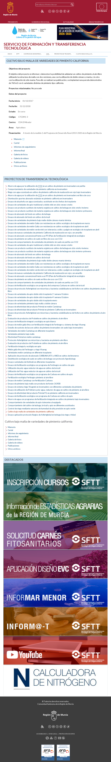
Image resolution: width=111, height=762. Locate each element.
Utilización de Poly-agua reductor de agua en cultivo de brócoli (34, 371)
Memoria (19, 139)
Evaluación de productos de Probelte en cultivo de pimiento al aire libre (38, 318)
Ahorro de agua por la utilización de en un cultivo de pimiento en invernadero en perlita (46, 186)
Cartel (16, 143)
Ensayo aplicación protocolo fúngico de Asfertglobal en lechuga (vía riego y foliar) (42, 415)
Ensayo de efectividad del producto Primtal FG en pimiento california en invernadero (43, 393)
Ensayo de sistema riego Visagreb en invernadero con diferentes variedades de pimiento (45, 387)
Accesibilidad (41, 734)
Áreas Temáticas (96, 22)
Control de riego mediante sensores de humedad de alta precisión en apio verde (41, 408)
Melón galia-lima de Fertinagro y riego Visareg (27, 349)
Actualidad (68, 22)
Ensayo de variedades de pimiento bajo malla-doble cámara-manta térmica (39, 220)
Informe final (19, 150)
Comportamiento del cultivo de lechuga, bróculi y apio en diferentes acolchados (41, 405)
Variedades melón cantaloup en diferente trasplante (29, 352)
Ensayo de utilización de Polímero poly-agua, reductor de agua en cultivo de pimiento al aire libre (48, 390)
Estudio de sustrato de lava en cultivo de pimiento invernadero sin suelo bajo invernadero (45, 328)
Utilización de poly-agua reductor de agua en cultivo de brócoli (34, 368)
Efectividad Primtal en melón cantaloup (24, 337)
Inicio (10, 54)
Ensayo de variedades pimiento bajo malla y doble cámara (32, 303)
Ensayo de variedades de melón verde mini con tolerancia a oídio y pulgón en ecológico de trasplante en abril (53, 229)
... (48, 54)
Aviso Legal (52, 734)
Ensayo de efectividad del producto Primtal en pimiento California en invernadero (42, 310)
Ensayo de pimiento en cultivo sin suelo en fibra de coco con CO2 (35, 239)
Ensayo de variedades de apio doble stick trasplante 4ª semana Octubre (38, 297)
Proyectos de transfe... (63, 54)
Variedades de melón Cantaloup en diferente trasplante (31, 331)
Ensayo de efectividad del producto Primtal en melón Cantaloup (34, 306)
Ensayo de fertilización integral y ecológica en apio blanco (32, 321)
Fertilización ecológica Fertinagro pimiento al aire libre (30, 377)
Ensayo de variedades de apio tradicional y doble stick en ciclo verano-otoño (40, 205)
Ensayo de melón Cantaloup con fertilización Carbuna (30, 380)
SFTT (17, 54)
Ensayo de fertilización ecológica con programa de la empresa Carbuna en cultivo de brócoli (46, 285)
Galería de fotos (21, 154)
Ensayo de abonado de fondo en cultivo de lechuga (29, 214)
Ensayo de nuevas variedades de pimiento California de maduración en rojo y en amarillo (45, 232)
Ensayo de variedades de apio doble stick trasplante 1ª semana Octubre (38, 294)
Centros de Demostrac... (33, 54)
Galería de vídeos (21, 158)
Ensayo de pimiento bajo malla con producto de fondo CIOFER (34, 384)
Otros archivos (20, 166)
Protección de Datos (67, 734)
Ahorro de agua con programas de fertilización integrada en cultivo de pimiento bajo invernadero (48, 399)
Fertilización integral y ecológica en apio (24, 346)
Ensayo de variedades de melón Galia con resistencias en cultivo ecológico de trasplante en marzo (49, 223)
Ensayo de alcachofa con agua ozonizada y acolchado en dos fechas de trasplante (42, 201)
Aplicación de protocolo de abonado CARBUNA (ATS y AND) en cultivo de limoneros (43, 356)
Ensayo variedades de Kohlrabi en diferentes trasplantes (31, 362)
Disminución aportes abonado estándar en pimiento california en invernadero (40, 198)
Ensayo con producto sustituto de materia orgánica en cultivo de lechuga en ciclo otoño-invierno (48, 208)
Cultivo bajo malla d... (84, 54)
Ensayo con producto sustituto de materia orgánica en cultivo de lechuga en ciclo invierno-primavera (50, 211)
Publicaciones (20, 162)
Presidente (13, 22)
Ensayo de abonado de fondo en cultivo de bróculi (29, 217)
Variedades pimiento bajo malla (21, 334)
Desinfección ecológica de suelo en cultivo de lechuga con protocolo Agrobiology (42, 359)
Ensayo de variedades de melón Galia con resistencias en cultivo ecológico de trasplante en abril (48, 226)
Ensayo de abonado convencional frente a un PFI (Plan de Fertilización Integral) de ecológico (46, 236)
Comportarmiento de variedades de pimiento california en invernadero (37, 189)
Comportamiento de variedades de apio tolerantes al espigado (34, 402)
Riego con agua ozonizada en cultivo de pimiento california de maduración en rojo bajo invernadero (49, 192)
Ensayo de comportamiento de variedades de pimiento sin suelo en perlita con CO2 (43, 242)
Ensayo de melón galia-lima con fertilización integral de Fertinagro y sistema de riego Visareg (46, 324)
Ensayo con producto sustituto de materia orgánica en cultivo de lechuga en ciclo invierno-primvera (49, 251)
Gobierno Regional (41, 22)
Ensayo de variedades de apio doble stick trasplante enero (32, 300)
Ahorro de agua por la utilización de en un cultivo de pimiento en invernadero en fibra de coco (49, 195)
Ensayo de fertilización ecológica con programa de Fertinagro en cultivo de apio (41, 365)
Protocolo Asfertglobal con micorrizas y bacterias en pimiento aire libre (38, 340)
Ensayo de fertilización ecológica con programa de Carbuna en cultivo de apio (40, 374)
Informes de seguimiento (25, 147)
